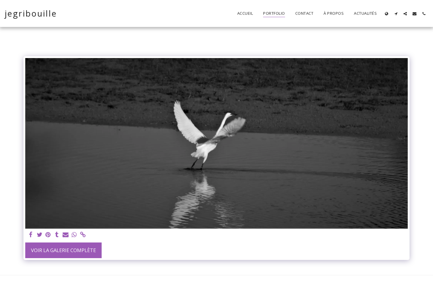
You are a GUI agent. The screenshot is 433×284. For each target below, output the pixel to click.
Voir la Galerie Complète (63, 250)
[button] (396, 13)
